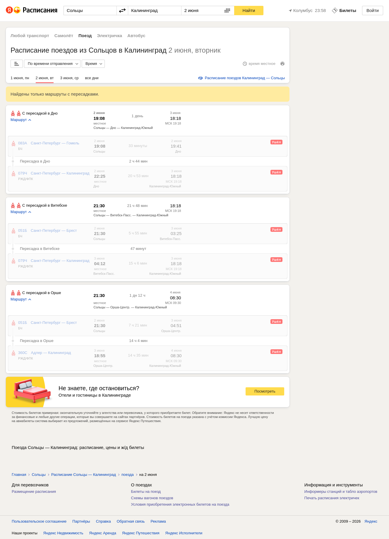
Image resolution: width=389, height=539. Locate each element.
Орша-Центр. (171, 331)
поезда (127, 474)
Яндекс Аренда (102, 533)
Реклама (158, 521)
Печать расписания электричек (331, 498)
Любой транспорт (30, 35)
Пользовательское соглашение (39, 521)
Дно (178, 151)
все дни (91, 78)
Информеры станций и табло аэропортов (340, 491)
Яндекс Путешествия (141, 533)
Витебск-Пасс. (170, 239)
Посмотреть (264, 391)
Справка (103, 521)
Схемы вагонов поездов (152, 498)
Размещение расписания (34, 491)
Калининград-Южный (165, 186)
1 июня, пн (20, 78)
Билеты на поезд (146, 491)
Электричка (109, 35)
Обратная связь (131, 521)
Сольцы (99, 151)
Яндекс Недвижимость (63, 533)
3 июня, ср (69, 78)
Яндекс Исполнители (184, 533)
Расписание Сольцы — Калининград (83, 474)
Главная (19, 474)
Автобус (136, 35)
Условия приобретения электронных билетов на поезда (180, 504)
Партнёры (81, 521)
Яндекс (370, 521)
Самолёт (63, 35)
